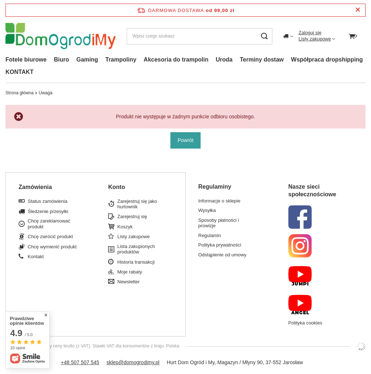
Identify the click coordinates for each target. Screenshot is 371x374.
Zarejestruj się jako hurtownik (137, 204)
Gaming (87, 59)
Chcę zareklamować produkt (49, 223)
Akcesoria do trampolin (176, 59)
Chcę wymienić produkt (52, 246)
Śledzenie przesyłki (48, 211)
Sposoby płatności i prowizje (218, 223)
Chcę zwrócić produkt (50, 236)
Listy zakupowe (315, 39)
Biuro (61, 59)
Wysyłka (207, 210)
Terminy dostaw (262, 59)
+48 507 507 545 (80, 362)
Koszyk (125, 226)
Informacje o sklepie (219, 201)
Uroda (224, 59)
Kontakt (36, 256)
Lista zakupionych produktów (136, 249)
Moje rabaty (129, 272)
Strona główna (19, 92)
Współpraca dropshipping (327, 59)
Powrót (186, 140)
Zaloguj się (310, 32)
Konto (116, 187)
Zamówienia (35, 187)
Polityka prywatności (219, 245)
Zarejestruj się (132, 216)
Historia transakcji (136, 262)
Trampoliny (120, 59)
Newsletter (128, 281)
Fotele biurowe (26, 59)
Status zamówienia (47, 201)
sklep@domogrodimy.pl (133, 362)
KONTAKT (19, 72)
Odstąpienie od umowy (222, 254)
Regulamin (209, 235)
